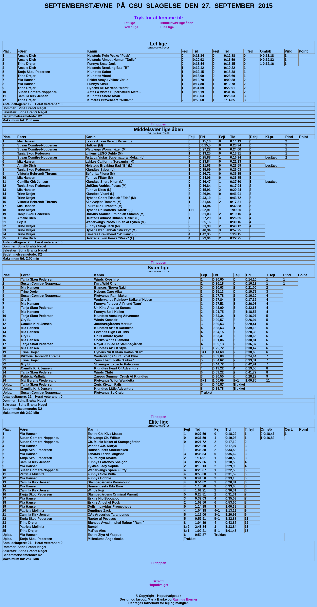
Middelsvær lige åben (177, 23)
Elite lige (167, 27)
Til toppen (158, 124)
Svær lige (131, 27)
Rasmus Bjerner (184, 599)
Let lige (129, 23)
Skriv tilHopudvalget (158, 583)
